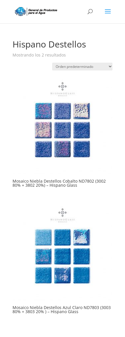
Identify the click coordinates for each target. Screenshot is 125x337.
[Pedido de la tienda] (82, 66)
